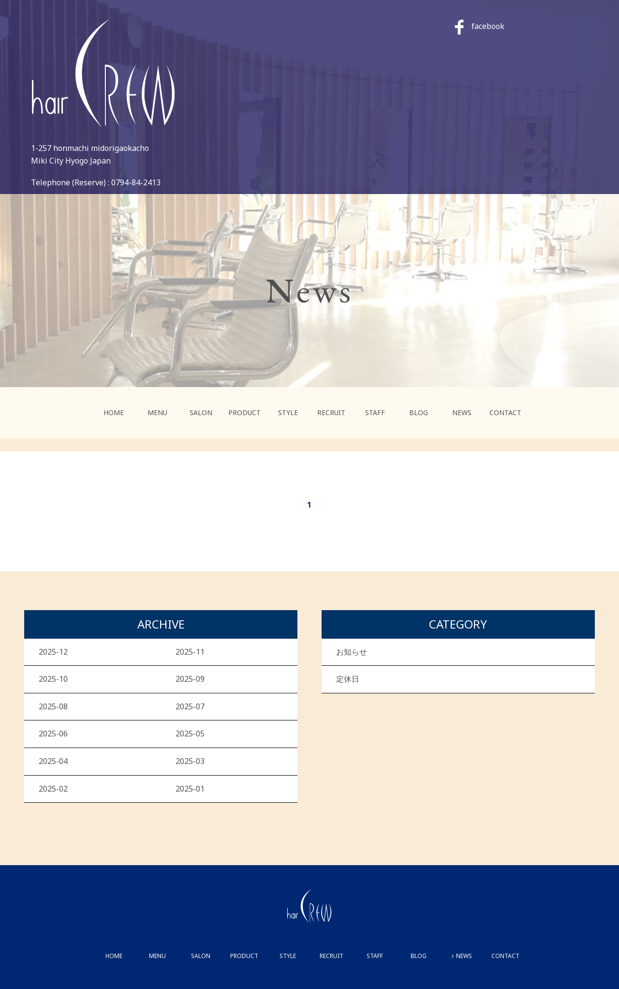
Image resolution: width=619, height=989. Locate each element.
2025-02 (53, 788)
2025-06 (53, 733)
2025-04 (53, 761)
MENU (157, 412)
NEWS (462, 412)
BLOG (418, 412)
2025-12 (53, 651)
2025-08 (53, 706)
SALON (201, 412)
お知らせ (351, 651)
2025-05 (190, 733)
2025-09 (190, 679)
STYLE (288, 412)
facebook (479, 26)
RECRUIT (331, 412)
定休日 (347, 679)
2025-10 (53, 679)
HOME (113, 412)
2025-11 (190, 651)
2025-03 (190, 761)
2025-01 (190, 788)
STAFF (375, 412)
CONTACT (505, 412)
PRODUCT (244, 412)
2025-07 (190, 706)
